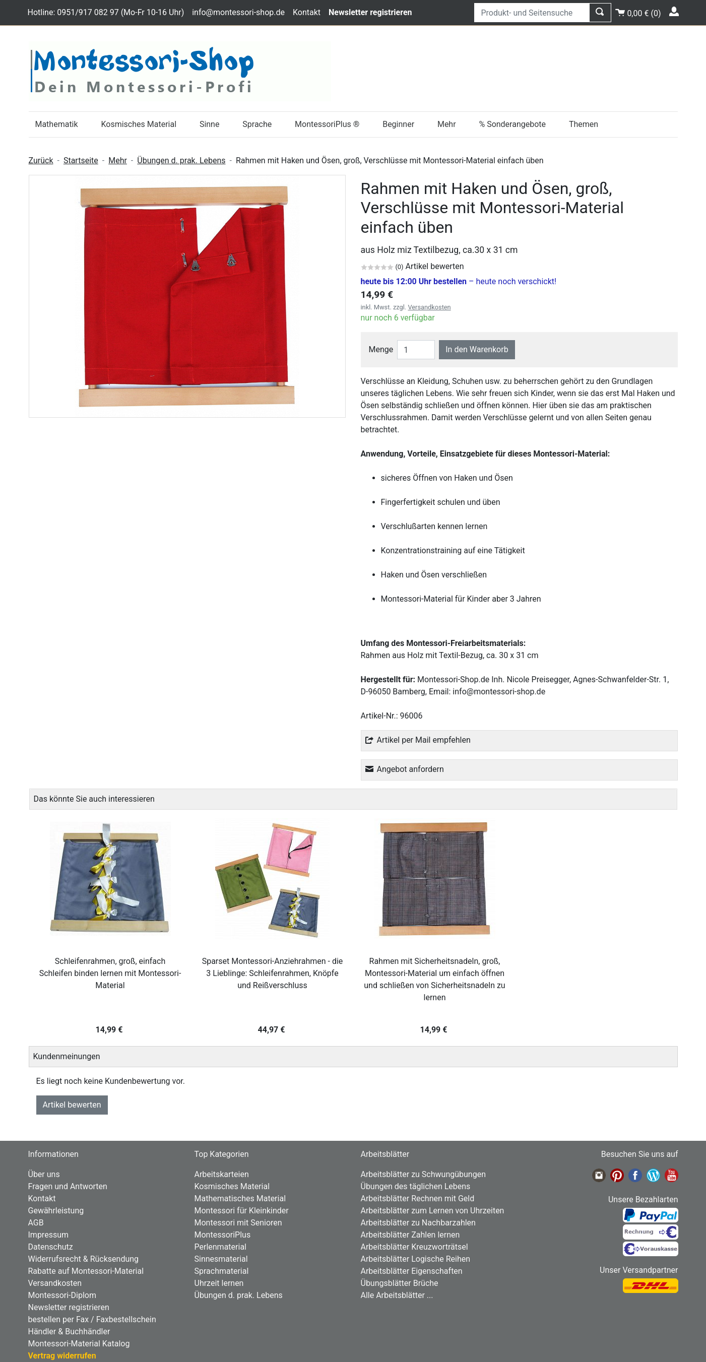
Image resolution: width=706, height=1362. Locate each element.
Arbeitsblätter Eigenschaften (412, 1271)
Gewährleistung (56, 1210)
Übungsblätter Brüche (399, 1283)
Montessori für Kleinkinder (242, 1210)
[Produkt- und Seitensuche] (532, 12)
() (638, 12)
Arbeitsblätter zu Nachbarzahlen (418, 1222)
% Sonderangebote (512, 124)
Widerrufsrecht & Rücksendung (83, 1259)
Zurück (41, 160)
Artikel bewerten (72, 1105)
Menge (381, 349)
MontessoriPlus (223, 1235)
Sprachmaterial (222, 1271)
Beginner (398, 124)
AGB (36, 1222)
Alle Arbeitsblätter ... (397, 1295)
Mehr (446, 124)
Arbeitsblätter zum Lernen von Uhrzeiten (432, 1210)
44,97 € (272, 1029)
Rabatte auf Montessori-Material (86, 1271)
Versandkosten (429, 307)
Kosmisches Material (138, 124)
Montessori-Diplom (62, 1295)
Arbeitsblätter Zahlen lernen (410, 1235)
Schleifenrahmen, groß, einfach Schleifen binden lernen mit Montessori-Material (110, 973)
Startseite (80, 160)
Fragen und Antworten (67, 1186)
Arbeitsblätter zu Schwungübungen (423, 1174)
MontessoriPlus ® (327, 124)
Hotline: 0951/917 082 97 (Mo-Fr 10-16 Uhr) (106, 12)
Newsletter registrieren (68, 1307)
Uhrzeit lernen (219, 1283)
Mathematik (56, 124)
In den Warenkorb (476, 349)
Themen (583, 124)
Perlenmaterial (220, 1247)
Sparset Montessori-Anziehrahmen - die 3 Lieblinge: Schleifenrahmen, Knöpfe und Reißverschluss (272, 973)
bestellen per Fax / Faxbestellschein (92, 1319)
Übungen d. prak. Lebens (181, 160)
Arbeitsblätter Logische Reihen (416, 1259)
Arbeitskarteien (222, 1174)
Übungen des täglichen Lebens (416, 1186)
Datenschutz (50, 1247)
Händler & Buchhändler (69, 1331)
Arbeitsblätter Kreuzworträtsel (414, 1247)
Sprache (257, 124)
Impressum (48, 1235)
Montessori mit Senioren (238, 1222)
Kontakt (306, 12)
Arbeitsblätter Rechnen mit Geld (418, 1198)
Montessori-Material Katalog (79, 1343)
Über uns (44, 1174)
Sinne (210, 124)
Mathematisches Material (240, 1198)
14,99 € (110, 1029)
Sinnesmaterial (221, 1259)
